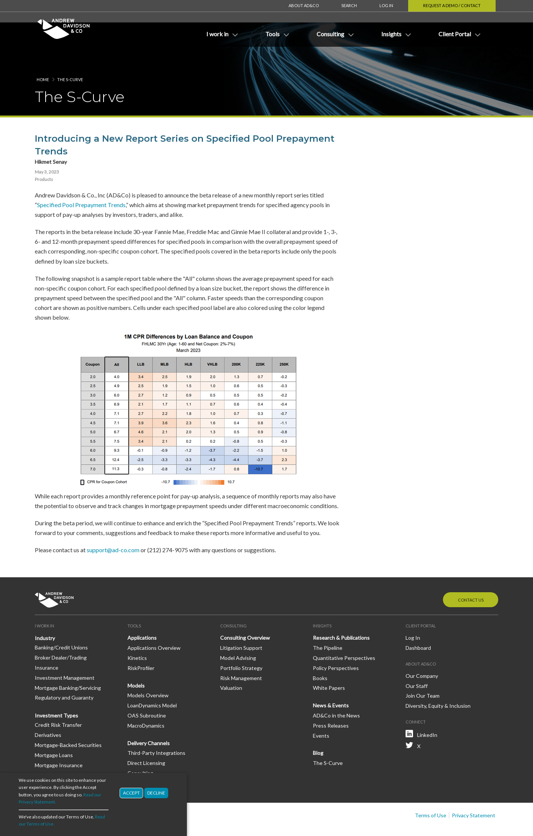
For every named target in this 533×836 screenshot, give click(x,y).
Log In (386, 5)
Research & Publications (341, 615)
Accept (131, 793)
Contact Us (471, 577)
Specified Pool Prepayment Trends (81, 182)
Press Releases (331, 703)
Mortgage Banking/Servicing (68, 665)
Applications (142, 615)
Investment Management (65, 655)
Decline (156, 793)
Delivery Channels (148, 720)
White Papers (329, 665)
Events (321, 713)
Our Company (422, 653)
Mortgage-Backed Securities (68, 722)
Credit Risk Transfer (58, 702)
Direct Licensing (146, 740)
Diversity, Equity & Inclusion (438, 683)
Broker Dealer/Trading (61, 635)
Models (136, 663)
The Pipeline (327, 625)
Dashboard (418, 625)
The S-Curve (70, 57)
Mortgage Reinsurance (61, 752)
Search (349, 5)
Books (320, 655)
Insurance (46, 645)
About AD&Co (304, 5)
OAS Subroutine (146, 693)
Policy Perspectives (336, 645)
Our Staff (417, 663)
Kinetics (137, 635)
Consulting (140, 750)
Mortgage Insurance (59, 743)
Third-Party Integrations (156, 730)
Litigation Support (241, 625)
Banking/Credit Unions (61, 625)
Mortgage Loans (54, 732)
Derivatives (48, 712)
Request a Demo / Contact (452, 5)
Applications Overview (154, 625)
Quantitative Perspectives (344, 635)
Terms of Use (430, 793)
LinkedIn (427, 712)
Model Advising (238, 635)
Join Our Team (423, 673)
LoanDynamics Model (152, 683)
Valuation (231, 665)
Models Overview (148, 673)
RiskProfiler (140, 645)
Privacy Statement (473, 793)
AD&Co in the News (336, 693)
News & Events (331, 683)
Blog (318, 730)
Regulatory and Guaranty (64, 675)
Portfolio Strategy (241, 645)
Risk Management (241, 655)
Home (43, 57)
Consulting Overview (245, 615)
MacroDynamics (145, 703)
